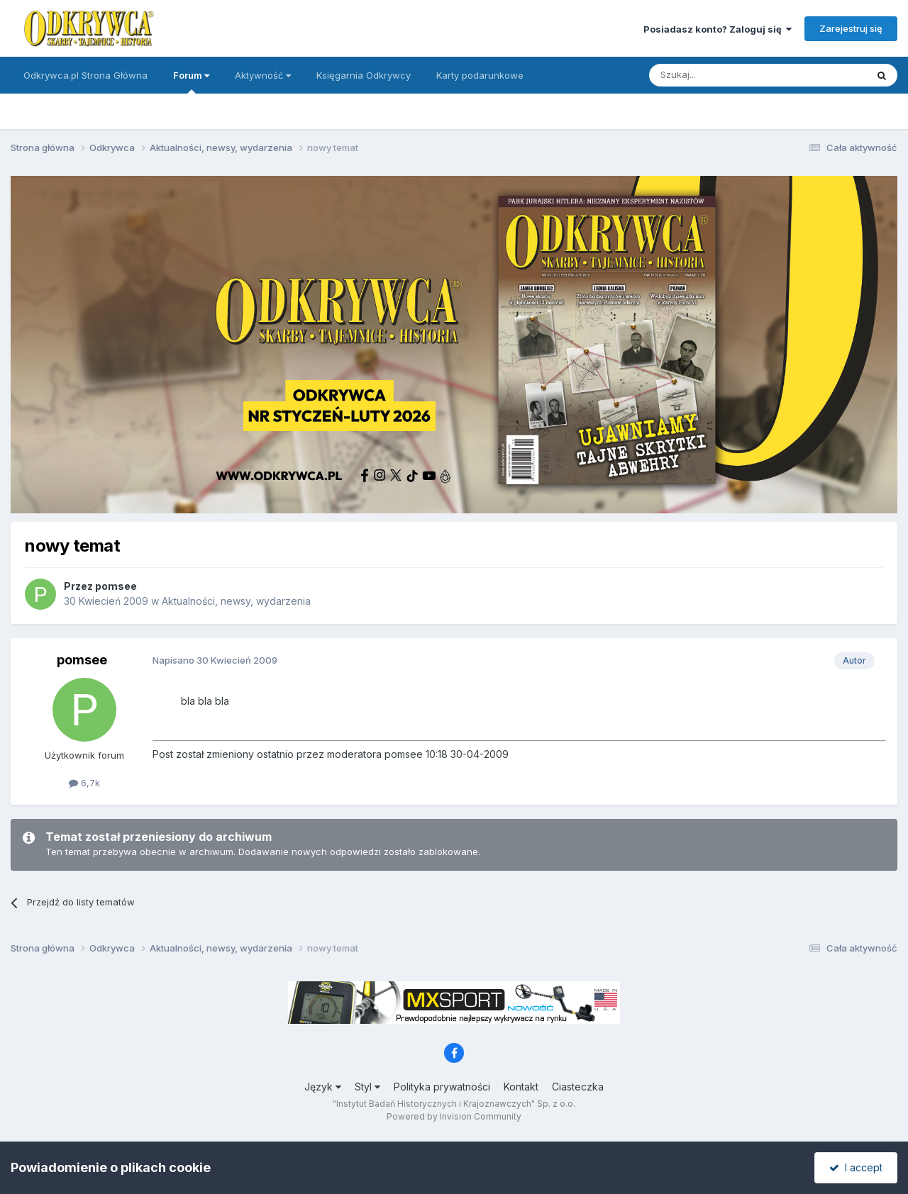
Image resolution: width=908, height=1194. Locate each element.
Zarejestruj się (850, 28)
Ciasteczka (578, 1087)
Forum (191, 81)
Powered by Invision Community (454, 1116)
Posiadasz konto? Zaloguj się (717, 29)
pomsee (116, 586)
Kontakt (521, 1087)
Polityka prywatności (442, 1087)
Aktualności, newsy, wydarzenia (236, 601)
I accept (855, 1167)
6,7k (84, 782)
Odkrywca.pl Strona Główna (85, 75)
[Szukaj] (722, 75)
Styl (367, 1087)
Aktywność (263, 75)
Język (322, 1087)
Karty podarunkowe (480, 75)
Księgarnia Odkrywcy (363, 75)
